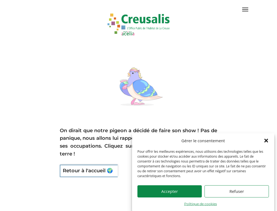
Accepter (169, 196)
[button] (266, 146)
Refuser (236, 196)
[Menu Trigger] (245, 9)
